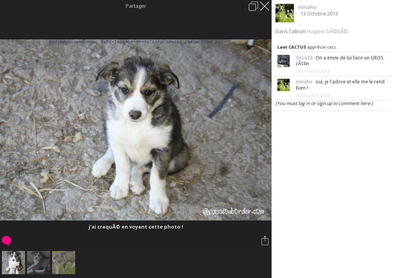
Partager (136, 5)
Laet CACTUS (291, 47)
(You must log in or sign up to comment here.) (324, 103)
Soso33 (304, 57)
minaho (307, 6)
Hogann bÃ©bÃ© (327, 31)
